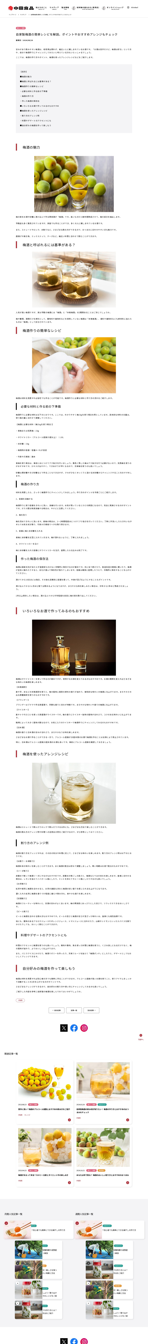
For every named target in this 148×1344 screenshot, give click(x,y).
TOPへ (141, 1037)
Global (132, 7)
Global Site (55, 1326)
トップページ (12, 14)
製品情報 (65, 8)
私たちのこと (41, 8)
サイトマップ (93, 1326)
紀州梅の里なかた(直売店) (62, 1319)
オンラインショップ (113, 8)
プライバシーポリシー (75, 1326)
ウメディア (54, 8)
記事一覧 (74, 1010)
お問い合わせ (94, 1314)
